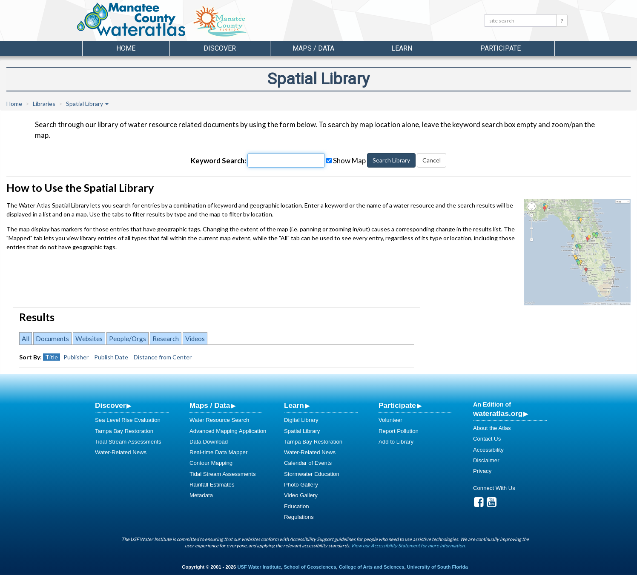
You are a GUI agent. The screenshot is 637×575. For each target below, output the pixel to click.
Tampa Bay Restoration (124, 431)
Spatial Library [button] (87, 103)
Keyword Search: (218, 160)
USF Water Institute (259, 566)
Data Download (208, 441)
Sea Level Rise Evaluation (128, 420)
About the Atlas (492, 428)
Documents (52, 338)
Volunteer (390, 420)
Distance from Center (163, 357)
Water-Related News (120, 452)
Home (125, 48)
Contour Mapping (210, 463)
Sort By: (30, 357)
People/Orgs (127, 338)
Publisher (76, 357)
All (25, 338)
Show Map (346, 160)
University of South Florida (437, 566)
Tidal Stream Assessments (128, 441)
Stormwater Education (311, 474)
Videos (195, 338)
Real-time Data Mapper (218, 452)
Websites (89, 338)
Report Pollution (399, 431)
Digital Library (301, 420)
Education (296, 506)
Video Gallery (301, 495)
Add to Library (396, 441)
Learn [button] (401, 48)
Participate (397, 405)
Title (51, 357)
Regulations (299, 517)
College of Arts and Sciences (372, 566)
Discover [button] (220, 48)
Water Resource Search (219, 420)
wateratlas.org (497, 413)
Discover (110, 405)
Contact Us (487, 439)
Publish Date (111, 357)
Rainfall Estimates (212, 484)
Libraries (44, 103)
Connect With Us (494, 488)
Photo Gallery (301, 484)
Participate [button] (500, 48)
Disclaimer (486, 460)
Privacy (482, 471)
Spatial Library (302, 431)
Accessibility (488, 450)
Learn (294, 405)
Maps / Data (209, 405)
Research (165, 338)
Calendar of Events (308, 463)
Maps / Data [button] (313, 48)
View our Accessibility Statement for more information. (408, 545)
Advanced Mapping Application (227, 431)
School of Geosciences (310, 566)
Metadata (201, 495)
